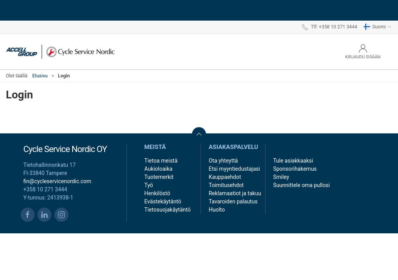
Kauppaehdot (225, 177)
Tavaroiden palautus (233, 201)
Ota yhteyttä (223, 161)
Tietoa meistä (160, 161)
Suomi (377, 26)
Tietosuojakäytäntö (167, 209)
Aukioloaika (158, 169)
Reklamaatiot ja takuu (235, 193)
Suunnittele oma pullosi (301, 185)
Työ (148, 185)
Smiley (281, 177)
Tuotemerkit (158, 177)
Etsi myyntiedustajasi (234, 169)
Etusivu (40, 76)
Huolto (217, 209)
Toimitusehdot (226, 185)
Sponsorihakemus (295, 169)
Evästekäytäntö (162, 201)
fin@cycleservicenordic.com (57, 181)
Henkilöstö (157, 193)
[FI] (60, 51)
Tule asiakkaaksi (293, 161)
